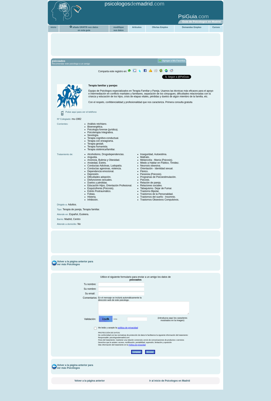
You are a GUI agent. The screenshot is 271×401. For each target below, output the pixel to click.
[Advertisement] (112, 17)
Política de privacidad (137, 352)
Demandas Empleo (191, 27)
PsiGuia (187, 16)
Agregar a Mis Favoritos (172, 60)
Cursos (216, 27)
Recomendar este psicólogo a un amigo (71, 63)
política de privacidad (128, 335)
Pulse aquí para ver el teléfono (81, 112)
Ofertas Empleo (160, 27)
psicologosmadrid (129, 4)
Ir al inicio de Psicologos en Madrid (169, 388)
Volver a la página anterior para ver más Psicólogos (75, 268)
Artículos (136, 27)
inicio (53, 27)
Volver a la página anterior (89, 388)
